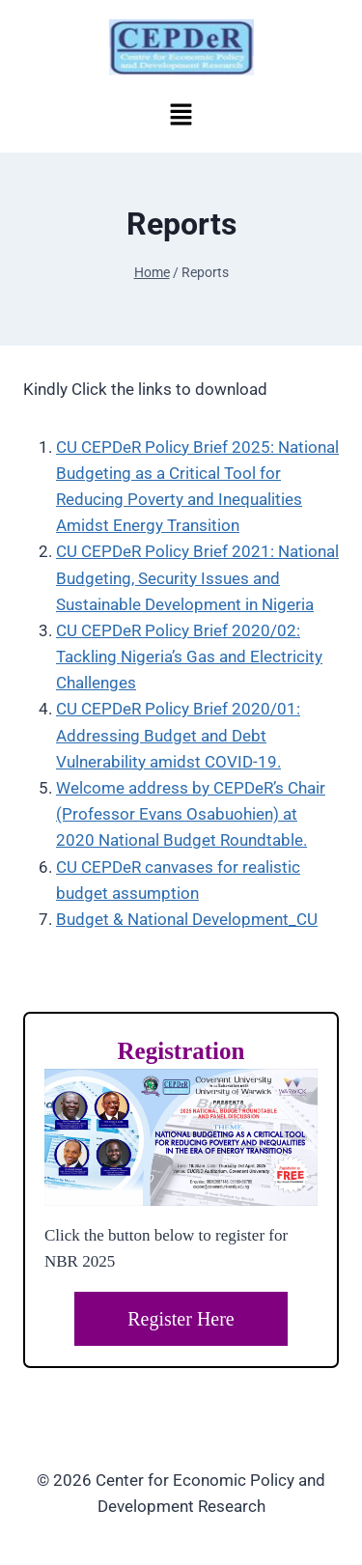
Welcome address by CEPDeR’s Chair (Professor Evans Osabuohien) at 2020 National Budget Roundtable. (190, 814)
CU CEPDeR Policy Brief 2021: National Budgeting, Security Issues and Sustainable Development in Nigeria (197, 577)
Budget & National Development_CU (187, 919)
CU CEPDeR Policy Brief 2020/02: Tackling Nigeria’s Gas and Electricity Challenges (189, 656)
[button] (180, 114)
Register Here (181, 1318)
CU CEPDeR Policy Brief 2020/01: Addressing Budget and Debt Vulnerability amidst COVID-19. (178, 734)
